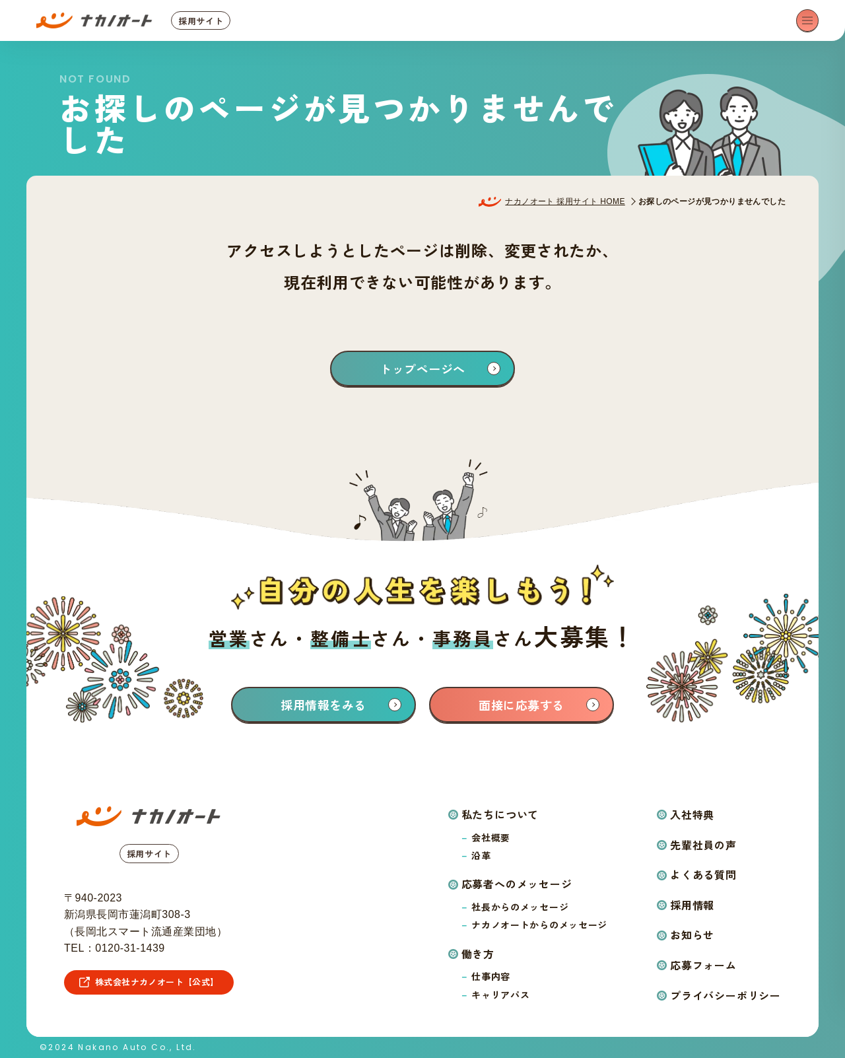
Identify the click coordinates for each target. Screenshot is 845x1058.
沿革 (480, 855)
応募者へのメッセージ (516, 884)
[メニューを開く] (807, 20)
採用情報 (692, 905)
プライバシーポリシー (725, 995)
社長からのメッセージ (519, 906)
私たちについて (500, 814)
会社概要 (490, 837)
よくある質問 (703, 874)
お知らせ (692, 934)
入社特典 (692, 814)
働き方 (477, 954)
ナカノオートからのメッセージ (539, 924)
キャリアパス (500, 994)
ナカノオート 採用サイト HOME (565, 201)
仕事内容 (490, 976)
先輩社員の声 (703, 845)
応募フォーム (703, 965)
